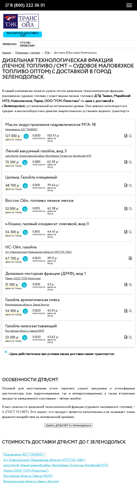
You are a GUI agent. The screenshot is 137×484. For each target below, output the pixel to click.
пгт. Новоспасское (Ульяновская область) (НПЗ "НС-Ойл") (44, 460)
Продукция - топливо (27, 53)
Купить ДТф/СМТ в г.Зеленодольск (68, 425)
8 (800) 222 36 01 (27, 5)
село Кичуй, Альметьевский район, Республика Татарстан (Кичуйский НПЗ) (55, 465)
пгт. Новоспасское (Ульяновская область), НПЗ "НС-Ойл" (38, 252)
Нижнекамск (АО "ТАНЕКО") (24, 454)
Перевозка (10, 44)
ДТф (47, 53)
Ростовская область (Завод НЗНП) (28, 476)
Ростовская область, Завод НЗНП (24, 331)
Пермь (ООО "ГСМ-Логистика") (25, 470)
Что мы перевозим (27, 45)
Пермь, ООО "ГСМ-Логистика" (23, 278)
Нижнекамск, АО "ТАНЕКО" (21, 129)
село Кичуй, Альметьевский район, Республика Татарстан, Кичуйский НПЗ (48, 156)
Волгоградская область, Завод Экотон (27, 305)
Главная (6, 53)
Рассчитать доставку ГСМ (22, 34)
